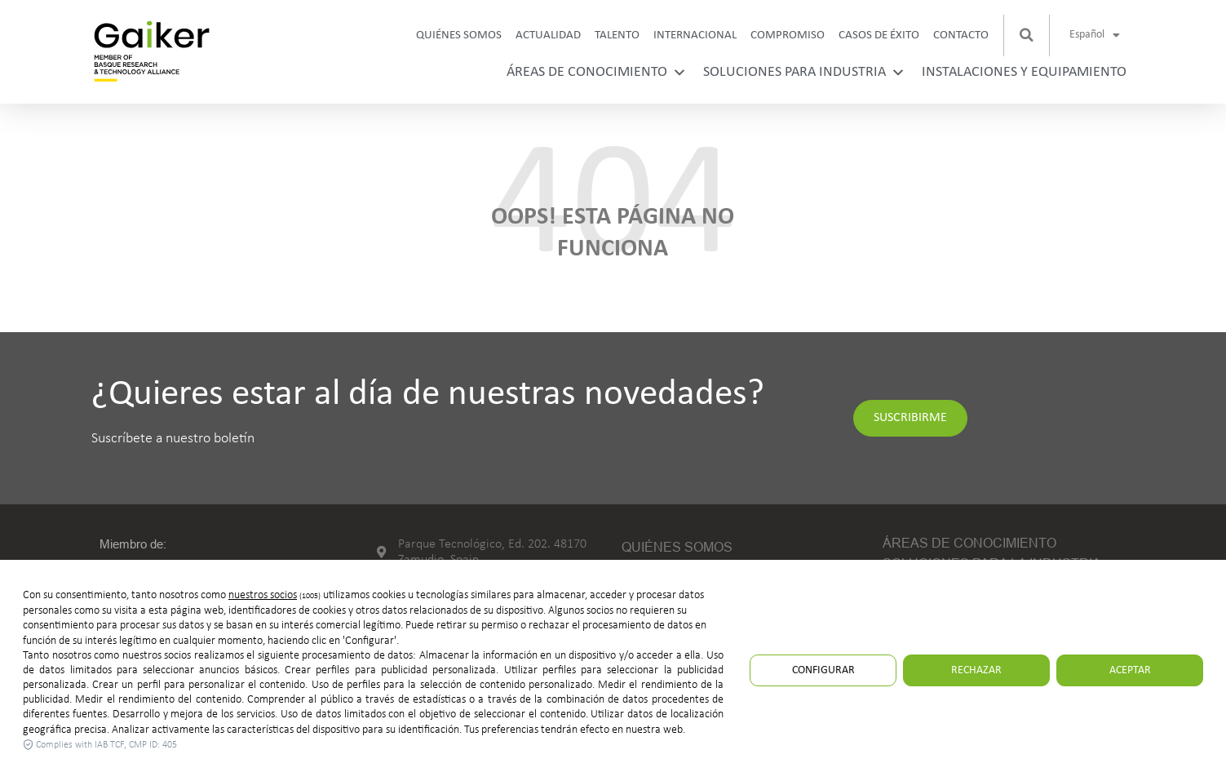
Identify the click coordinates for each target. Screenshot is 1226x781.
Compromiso (787, 35)
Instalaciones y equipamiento (1024, 72)
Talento (617, 35)
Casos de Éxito (879, 35)
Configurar (823, 670)
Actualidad (548, 35)
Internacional (695, 35)
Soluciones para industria (804, 72)
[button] (1027, 35)
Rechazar (976, 670)
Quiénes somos (459, 35)
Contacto (961, 35)
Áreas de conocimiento (597, 72)
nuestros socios (262, 595)
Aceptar (1130, 670)
